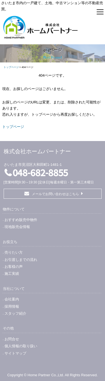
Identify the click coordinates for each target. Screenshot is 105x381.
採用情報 (11, 306)
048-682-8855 (40, 172)
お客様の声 (13, 266)
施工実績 (11, 273)
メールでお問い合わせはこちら (55, 194)
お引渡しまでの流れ (20, 260)
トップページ (11, 67)
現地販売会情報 (17, 227)
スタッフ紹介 (15, 313)
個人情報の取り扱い (20, 346)
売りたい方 (13, 252)
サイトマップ (15, 353)
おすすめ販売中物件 (20, 220)
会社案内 (11, 299)
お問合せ (11, 339)
